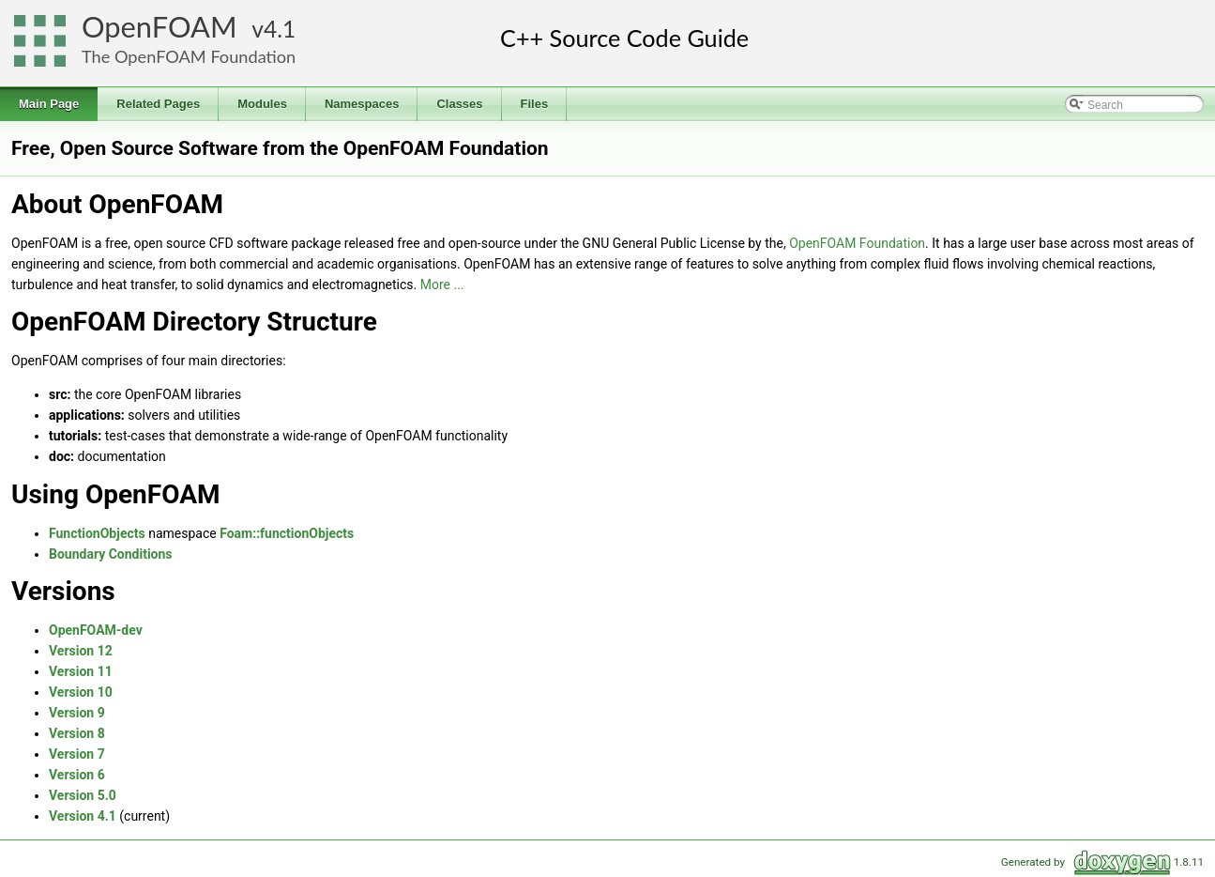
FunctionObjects (97, 533)
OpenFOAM (159, 26)
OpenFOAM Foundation (857, 243)
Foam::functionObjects (287, 533)
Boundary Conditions (111, 554)
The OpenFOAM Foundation (189, 56)
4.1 (280, 28)
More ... (442, 284)
